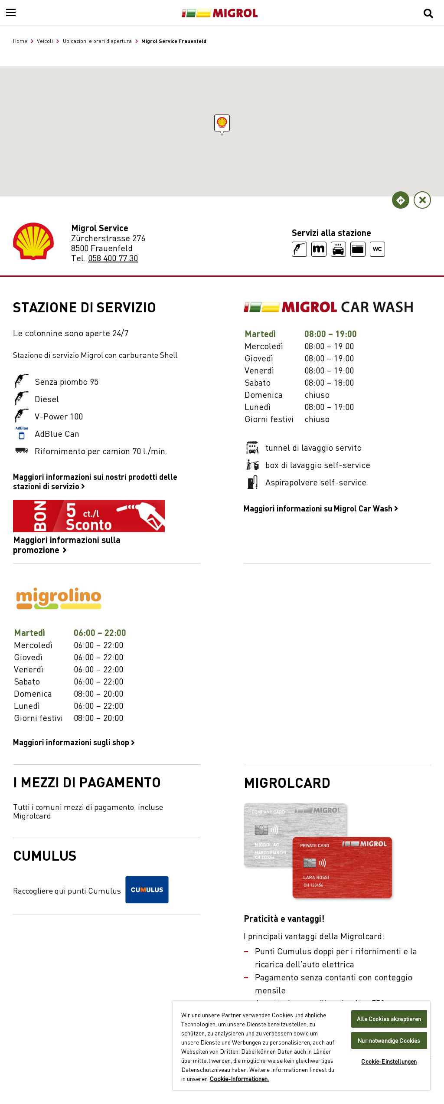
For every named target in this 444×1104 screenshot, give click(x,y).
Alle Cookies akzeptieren (389, 1019)
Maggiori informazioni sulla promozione (89, 527)
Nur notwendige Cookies (389, 1040)
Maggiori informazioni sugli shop (74, 741)
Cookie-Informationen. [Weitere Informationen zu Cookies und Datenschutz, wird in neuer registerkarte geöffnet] (239, 1078)
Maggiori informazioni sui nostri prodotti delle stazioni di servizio (95, 481)
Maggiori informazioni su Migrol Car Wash (321, 508)
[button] (222, 123)
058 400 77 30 (113, 257)
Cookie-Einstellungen (389, 1061)
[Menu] (11, 13)
